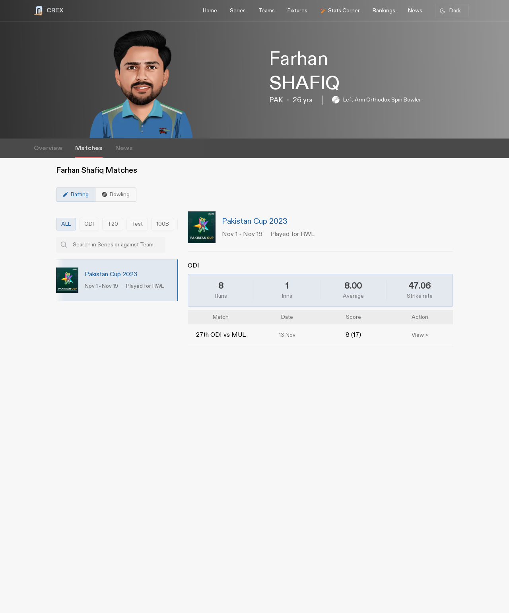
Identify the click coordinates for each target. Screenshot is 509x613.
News (124, 148)
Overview (48, 148)
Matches (89, 148)
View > (420, 335)
